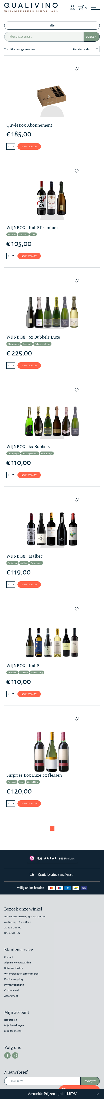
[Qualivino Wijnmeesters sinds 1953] (31, 7)
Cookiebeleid (11, 990)
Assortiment (11, 996)
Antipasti (12, 672)
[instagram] (15, 1055)
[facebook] (7, 1055)
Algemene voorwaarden (17, 962)
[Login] (72, 7)
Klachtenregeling (13, 979)
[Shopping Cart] (82, 7)
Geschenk (27, 344)
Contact (8, 957)
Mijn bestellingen (14, 1025)
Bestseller (12, 563)
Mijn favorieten (12, 1031)
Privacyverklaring (14, 985)
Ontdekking (36, 563)
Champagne (13, 344)
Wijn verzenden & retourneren (21, 973)
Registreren (10, 1020)
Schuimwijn (46, 453)
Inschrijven (90, 1081)
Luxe (33, 234)
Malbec (23, 563)
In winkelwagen (29, 147)
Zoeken (91, 36)
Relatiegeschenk (42, 344)
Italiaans (23, 234)
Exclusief (12, 234)
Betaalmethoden (13, 968)
